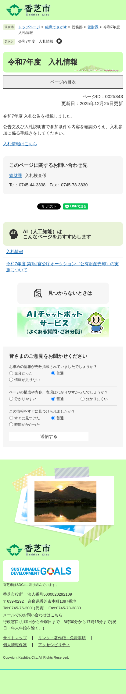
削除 (59, 41)
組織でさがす (56, 27)
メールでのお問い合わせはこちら (33, 615)
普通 (60, 373)
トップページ (29, 27)
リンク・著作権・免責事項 (62, 638)
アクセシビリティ (54, 645)
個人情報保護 (15, 645)
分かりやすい (25, 399)
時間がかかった (27, 424)
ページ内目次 (63, 81)
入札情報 (14, 251)
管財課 (93, 27)
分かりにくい (97, 399)
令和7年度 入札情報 (35, 41)
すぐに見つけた (27, 418)
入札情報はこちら (20, 143)
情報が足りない (27, 380)
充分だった (23, 373)
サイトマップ (15, 638)
